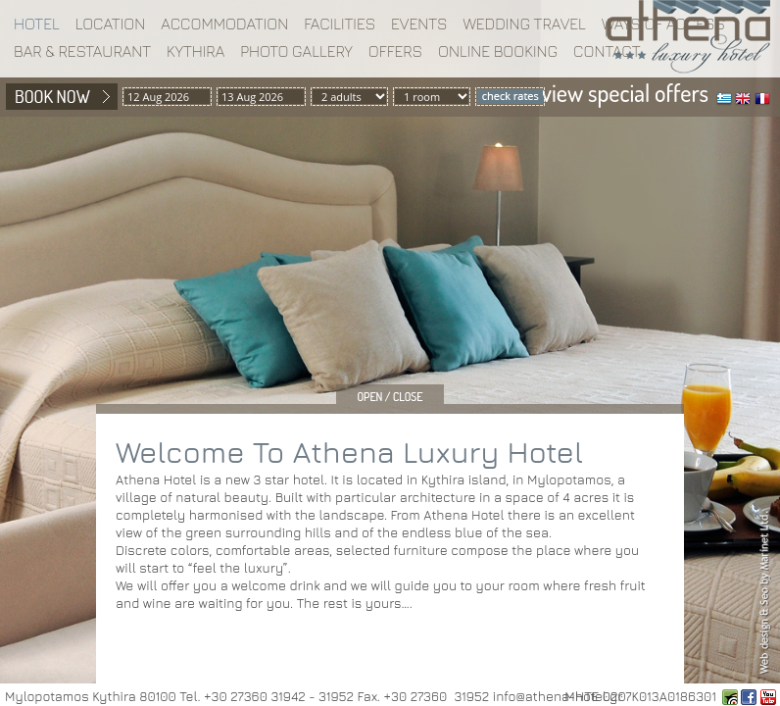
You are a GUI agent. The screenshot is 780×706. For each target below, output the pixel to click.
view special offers (625, 92)
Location (110, 23)
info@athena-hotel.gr (557, 696)
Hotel (37, 23)
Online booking (498, 51)
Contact (607, 51)
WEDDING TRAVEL (524, 23)
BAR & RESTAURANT (82, 51)
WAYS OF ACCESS (663, 23)
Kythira (195, 51)
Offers (395, 51)
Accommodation (224, 23)
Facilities (339, 23)
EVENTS (419, 23)
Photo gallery (296, 51)
